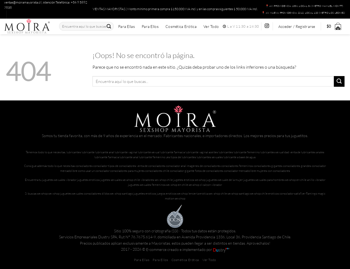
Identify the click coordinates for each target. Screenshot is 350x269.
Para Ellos (150, 26)
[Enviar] (109, 26)
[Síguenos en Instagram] (267, 26)
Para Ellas (126, 26)
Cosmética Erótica (181, 26)
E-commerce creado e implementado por (187, 249)
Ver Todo (211, 26)
